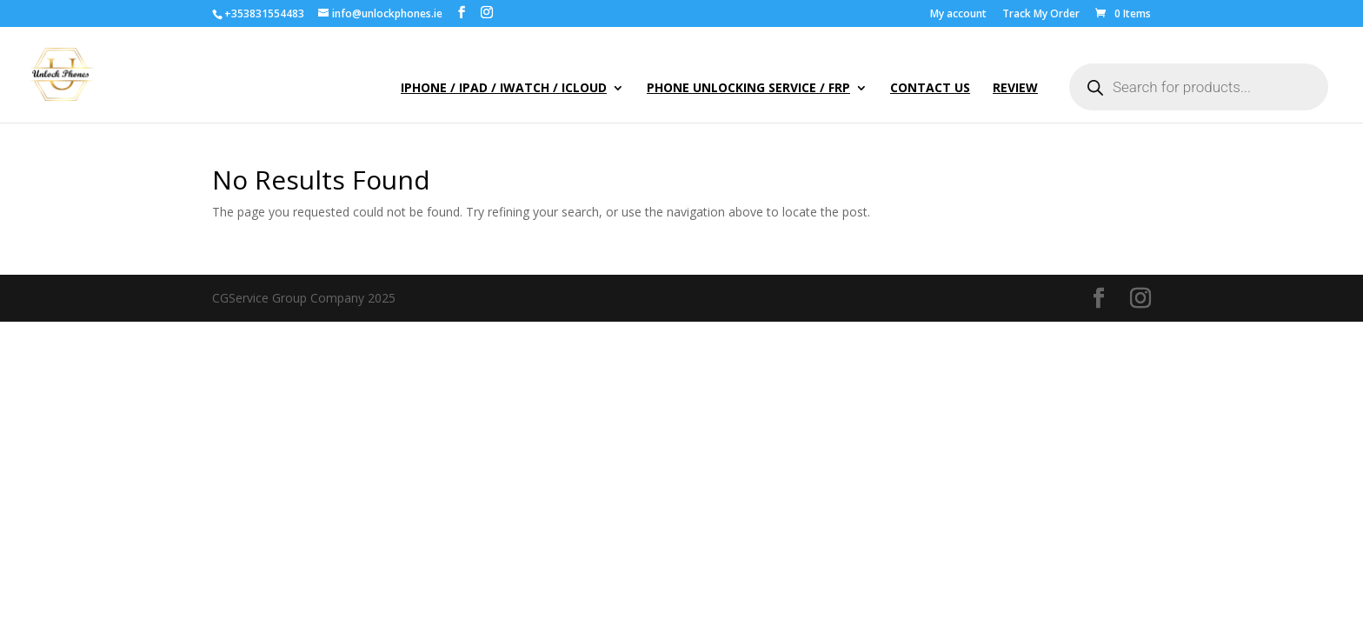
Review (1015, 89)
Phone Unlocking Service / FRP (748, 89)
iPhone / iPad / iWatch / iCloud (504, 89)
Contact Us (930, 89)
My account (958, 15)
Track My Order (1041, 15)
